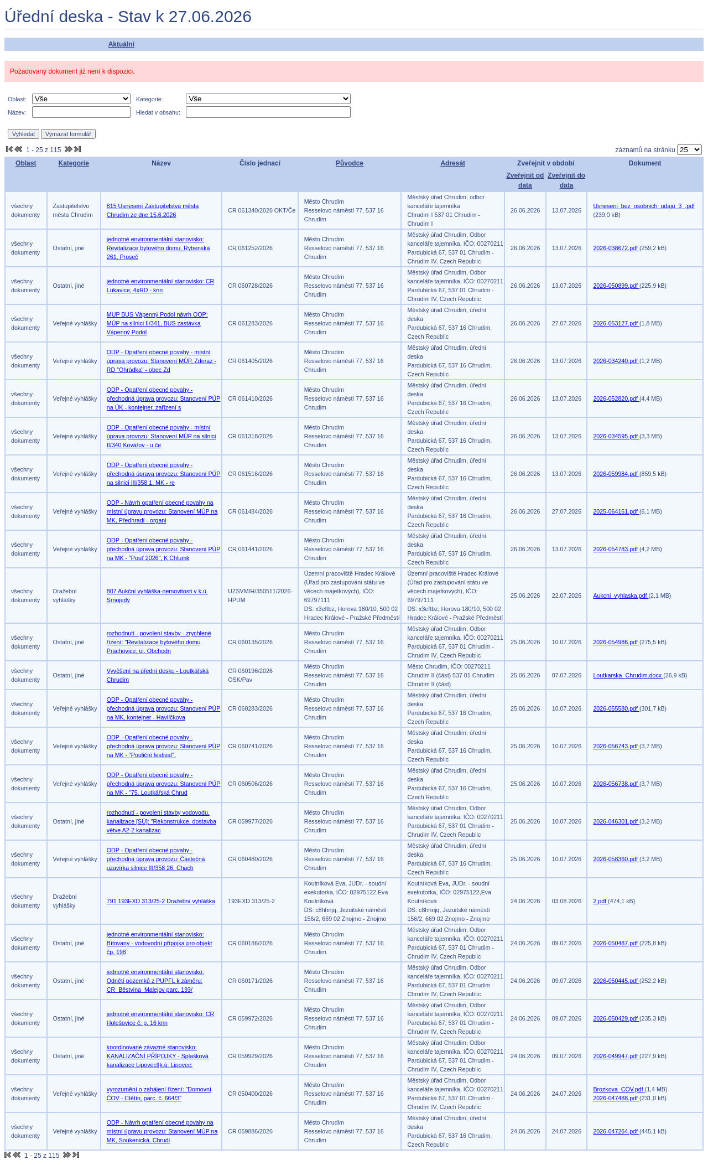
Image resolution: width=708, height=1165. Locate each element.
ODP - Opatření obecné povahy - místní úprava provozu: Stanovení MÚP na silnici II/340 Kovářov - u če (161, 436)
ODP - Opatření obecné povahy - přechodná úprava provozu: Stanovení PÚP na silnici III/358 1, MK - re (164, 474)
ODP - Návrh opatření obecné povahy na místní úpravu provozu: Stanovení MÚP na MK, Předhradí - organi (162, 511)
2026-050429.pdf (616, 1018)
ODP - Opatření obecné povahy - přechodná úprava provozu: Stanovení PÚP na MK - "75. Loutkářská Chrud (164, 784)
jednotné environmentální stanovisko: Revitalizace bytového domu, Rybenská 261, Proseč (158, 248)
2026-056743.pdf (616, 746)
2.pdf (600, 901)
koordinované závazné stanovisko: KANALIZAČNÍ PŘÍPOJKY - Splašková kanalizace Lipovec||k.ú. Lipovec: (158, 1056)
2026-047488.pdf (616, 1098)
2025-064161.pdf (616, 511)
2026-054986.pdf (616, 642)
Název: (17, 112)
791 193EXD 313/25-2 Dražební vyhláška (161, 901)
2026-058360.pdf (616, 859)
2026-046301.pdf (616, 821)
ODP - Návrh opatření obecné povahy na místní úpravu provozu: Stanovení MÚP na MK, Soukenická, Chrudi (162, 1131)
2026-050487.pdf (616, 943)
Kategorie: (149, 99)
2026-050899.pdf (616, 285)
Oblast (25, 163)
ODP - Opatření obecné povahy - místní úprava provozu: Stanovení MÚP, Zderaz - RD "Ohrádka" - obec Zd (161, 361)
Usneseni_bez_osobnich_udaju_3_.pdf (644, 206)
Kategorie (73, 163)
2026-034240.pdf (616, 361)
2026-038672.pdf (616, 248)
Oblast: (17, 99)
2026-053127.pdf (616, 323)
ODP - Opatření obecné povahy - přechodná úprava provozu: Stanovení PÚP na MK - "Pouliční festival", (164, 746)
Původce (349, 163)
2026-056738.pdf (616, 783)
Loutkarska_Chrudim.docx (628, 675)
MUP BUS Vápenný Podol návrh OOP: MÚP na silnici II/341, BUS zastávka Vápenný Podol (157, 323)
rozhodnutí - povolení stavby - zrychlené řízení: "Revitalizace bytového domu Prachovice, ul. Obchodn (159, 642)
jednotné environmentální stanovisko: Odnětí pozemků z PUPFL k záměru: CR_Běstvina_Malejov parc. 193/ (155, 981)
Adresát (452, 163)
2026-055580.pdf (616, 708)
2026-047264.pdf (616, 1131)
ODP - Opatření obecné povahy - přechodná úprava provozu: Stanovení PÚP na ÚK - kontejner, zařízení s (164, 398)
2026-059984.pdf (616, 473)
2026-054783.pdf (616, 549)
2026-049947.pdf (616, 1056)
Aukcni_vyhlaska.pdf (620, 595)
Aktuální (121, 44)
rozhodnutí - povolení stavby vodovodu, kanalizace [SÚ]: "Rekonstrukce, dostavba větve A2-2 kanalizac (161, 821)
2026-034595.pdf (616, 436)
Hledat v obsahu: (158, 112)
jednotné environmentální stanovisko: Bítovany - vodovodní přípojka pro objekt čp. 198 (159, 943)
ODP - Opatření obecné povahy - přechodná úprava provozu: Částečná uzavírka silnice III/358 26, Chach (156, 859)
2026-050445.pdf (616, 980)
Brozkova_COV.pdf (618, 1089)
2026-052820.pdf (616, 398)
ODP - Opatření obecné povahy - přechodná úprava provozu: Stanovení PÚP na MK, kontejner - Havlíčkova (164, 708)
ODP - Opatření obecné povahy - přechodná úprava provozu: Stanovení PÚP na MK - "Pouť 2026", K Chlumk (164, 549)
